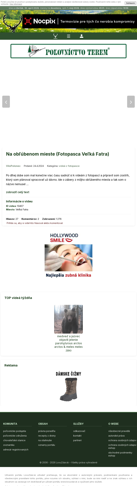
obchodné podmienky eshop (120, 454)
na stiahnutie (45, 440)
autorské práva (116, 435)
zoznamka (8, 444)
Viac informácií (16, 4)
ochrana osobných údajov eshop (122, 446)
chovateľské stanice (14, 440)
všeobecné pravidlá (119, 431)
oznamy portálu (46, 444)
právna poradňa (46, 431)
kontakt (77, 435)
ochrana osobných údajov (122, 440)
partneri (77, 440)
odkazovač (79, 431)
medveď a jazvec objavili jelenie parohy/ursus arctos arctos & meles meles (68, 341)
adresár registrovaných (15, 449)
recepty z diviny (47, 435)
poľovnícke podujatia (14, 431)
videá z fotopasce (69, 165)
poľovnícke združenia (15, 435)
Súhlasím (130, 3)
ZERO (69, 350)
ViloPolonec (13, 165)
